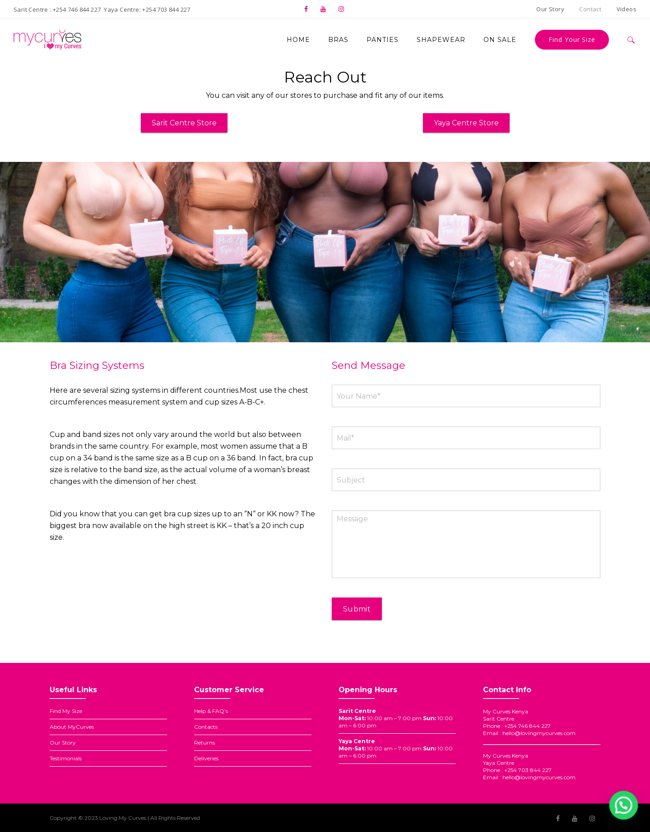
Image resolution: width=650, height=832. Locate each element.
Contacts (206, 726)
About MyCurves (72, 726)
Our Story (63, 742)
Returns (204, 742)
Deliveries (206, 758)
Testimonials (66, 758)
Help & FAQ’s (211, 711)
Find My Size (66, 711)
